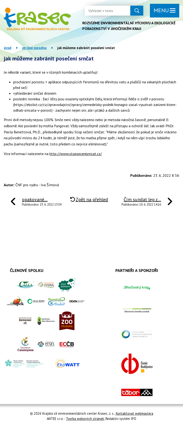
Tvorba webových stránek (85, 418)
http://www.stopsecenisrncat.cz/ (75, 153)
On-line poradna (34, 48)
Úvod (7, 48)
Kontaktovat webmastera (134, 413)
